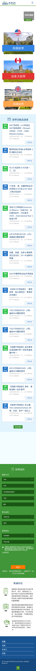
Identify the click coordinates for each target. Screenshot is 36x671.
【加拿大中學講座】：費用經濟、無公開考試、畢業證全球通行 (20, 292)
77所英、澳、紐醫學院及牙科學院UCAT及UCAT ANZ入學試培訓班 (21, 189)
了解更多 (29, 142)
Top (18, 668)
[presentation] (16, 557)
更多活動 (18, 427)
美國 (3, 645)
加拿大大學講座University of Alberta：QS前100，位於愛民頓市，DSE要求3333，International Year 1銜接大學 (21, 213)
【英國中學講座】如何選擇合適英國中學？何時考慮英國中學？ (20, 350)
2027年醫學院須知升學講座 (21, 273)
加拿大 (4, 649)
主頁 (3, 641)
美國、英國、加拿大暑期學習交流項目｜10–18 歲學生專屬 (21, 255)
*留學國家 (6, 536)
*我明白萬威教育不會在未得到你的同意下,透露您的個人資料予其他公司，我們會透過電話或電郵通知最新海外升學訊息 (19, 548)
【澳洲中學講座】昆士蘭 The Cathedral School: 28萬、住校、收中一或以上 (20, 408)
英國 (3, 653)
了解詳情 (28, 20)
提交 (18, 567)
